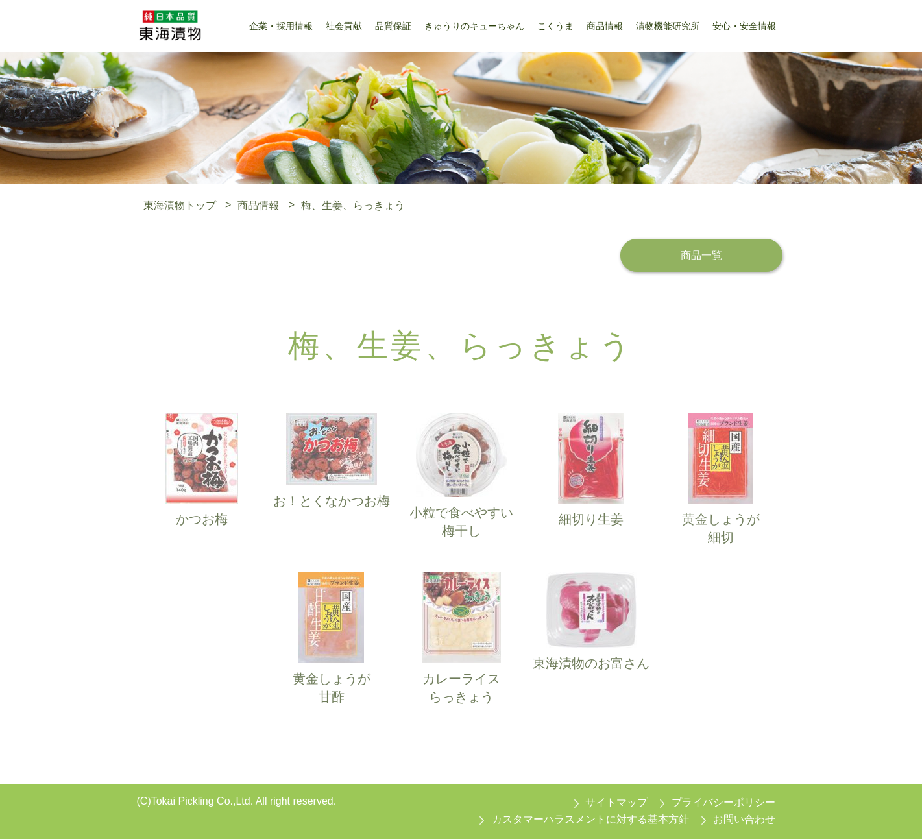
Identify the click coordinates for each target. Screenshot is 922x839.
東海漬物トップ (179, 204)
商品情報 (258, 204)
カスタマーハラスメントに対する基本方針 (590, 819)
